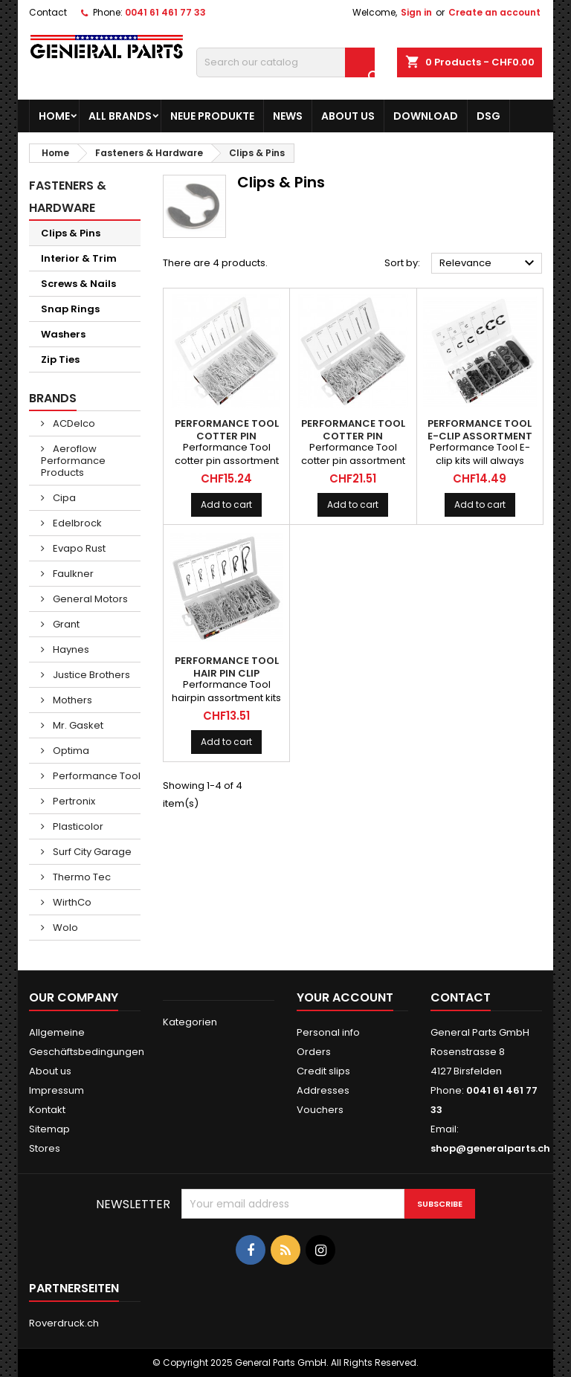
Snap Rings (70, 309)
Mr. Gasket (77, 725)
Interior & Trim (79, 258)
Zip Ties (60, 359)
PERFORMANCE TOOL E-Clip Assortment (480, 429)
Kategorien (190, 1022)
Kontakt (47, 1110)
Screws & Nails (78, 284)
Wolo (64, 927)
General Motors (89, 599)
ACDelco (73, 423)
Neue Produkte (212, 116)
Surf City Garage (91, 852)
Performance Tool (96, 776)
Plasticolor (77, 826)
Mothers (71, 700)
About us (348, 116)
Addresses (323, 1090)
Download (425, 116)
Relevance (488, 263)
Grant (65, 624)
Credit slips (323, 1071)
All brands (120, 116)
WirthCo (71, 902)
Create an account (494, 12)
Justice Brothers (90, 675)
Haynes (70, 649)
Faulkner (72, 574)
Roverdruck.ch (64, 1323)
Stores (44, 1148)
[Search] (285, 62)
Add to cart (226, 504)
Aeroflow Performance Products (73, 461)
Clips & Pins (70, 233)
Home (54, 116)
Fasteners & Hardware (67, 196)
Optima (70, 751)
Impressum (56, 1090)
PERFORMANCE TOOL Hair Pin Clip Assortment (227, 673)
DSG (488, 116)
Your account (345, 997)
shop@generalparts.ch (490, 1148)
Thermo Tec (81, 877)
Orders (314, 1052)
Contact (48, 12)
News (288, 116)
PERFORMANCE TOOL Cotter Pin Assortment (227, 436)
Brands (53, 398)
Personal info (328, 1032)
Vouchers (320, 1110)
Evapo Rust (78, 548)
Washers (63, 334)
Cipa (63, 498)
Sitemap (49, 1129)
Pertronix (73, 801)
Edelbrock (76, 523)
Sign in (416, 12)
